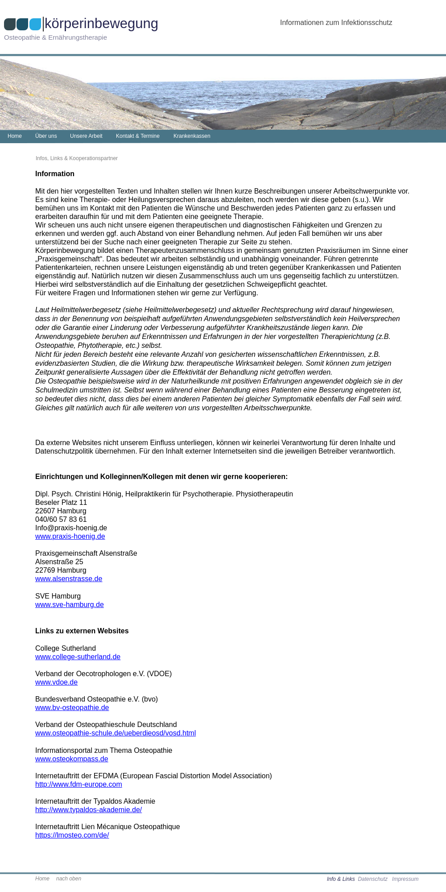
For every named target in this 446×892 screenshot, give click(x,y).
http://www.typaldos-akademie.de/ (88, 810)
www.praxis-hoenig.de (70, 536)
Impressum (405, 879)
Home (42, 878)
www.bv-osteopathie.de (72, 707)
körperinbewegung (101, 23)
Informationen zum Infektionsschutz (336, 22)
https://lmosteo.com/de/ (72, 835)
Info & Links (341, 879)
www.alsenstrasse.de (68, 578)
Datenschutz (373, 879)
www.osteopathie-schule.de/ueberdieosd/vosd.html (115, 733)
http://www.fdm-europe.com (78, 784)
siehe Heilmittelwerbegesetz (169, 310)
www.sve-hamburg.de (69, 604)
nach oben (68, 878)
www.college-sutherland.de (77, 657)
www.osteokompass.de (71, 759)
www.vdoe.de (56, 682)
